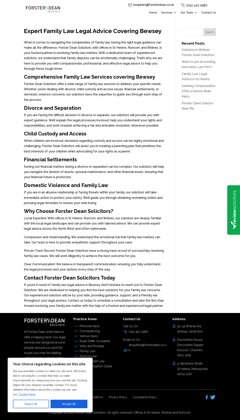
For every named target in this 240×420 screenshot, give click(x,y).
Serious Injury (89, 336)
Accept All (69, 404)
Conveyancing (90, 331)
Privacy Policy (118, 397)
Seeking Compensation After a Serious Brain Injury (198, 91)
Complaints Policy (144, 397)
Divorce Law (88, 356)
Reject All (31, 404)
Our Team (187, 12)
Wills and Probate (92, 346)
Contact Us (208, 12)
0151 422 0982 (196, 5)
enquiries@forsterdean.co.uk (153, 5)
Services (166, 12)
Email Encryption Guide (96, 366)
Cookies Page (26, 394)
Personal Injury (90, 326)
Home (153, 12)
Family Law (87, 351)
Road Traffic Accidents (95, 341)
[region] (50, 385)
